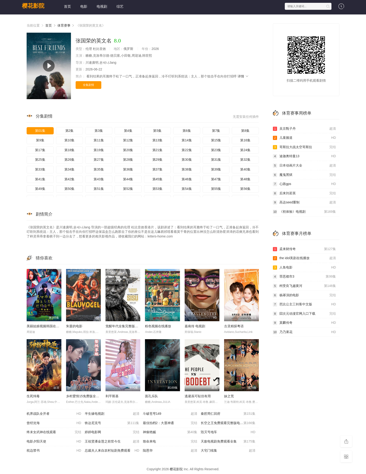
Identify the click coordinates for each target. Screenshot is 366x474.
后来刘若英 (304, 193)
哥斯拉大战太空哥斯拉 (304, 147)
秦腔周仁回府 (228, 413)
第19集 (99, 150)
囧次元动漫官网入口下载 (304, 313)
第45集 (157, 179)
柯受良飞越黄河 (304, 286)
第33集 (40, 169)
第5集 (157, 130)
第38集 (187, 169)
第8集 (245, 130)
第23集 (216, 150)
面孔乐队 (151, 396)
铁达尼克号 (112, 423)
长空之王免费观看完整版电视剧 (228, 423)
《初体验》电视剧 (304, 211)
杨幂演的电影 (304, 295)
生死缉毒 (33, 396)
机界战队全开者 (54, 413)
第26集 (69, 159)
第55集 (216, 189)
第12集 (128, 140)
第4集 (128, 130)
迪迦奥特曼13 (304, 156)
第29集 (157, 159)
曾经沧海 (54, 423)
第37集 (157, 169)
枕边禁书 (54, 450)
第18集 (69, 150)
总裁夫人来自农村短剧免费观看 (112, 450)
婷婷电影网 (112, 432)
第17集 (40, 150)
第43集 (99, 179)
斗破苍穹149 (170, 413)
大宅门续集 (228, 450)
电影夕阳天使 (54, 441)
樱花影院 (33, 6)
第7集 (216, 130)
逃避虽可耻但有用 (198, 396)
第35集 (99, 169)
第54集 (187, 189)
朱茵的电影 (74, 326)
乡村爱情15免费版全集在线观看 (89, 396)
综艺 (119, 6)
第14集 (187, 140)
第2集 (69, 130)
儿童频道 (304, 138)
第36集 (128, 169)
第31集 (216, 159)
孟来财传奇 (304, 249)
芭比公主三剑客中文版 (304, 304)
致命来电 (170, 441)
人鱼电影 (304, 267)
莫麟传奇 (304, 323)
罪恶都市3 (304, 276)
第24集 (245, 150)
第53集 (157, 189)
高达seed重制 (304, 202)
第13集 (157, 140)
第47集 (216, 179)
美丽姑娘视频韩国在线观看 (46, 326)
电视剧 (102, 6)
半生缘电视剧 (112, 413)
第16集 (245, 140)
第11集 (99, 140)
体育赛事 (63, 25)
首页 (67, 6)
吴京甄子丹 (304, 128)
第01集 (40, 130)
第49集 (40, 189)
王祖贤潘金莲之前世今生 (112, 441)
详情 (243, 76)
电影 (83, 6)
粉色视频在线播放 (158, 326)
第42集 (69, 179)
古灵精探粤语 (234, 326)
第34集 (69, 169)
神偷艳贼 (170, 432)
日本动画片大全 (304, 165)
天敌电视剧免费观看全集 (228, 441)
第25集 (40, 159)
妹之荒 (229, 396)
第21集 (157, 150)
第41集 (40, 179)
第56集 (245, 189)
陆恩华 (170, 450)
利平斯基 (112, 396)
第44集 (128, 179)
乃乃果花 (304, 332)
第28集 (128, 159)
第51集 (99, 189)
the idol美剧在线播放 (304, 258)
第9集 (40, 140)
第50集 (69, 189)
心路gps (304, 184)
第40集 (245, 169)
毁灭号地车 (228, 432)
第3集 (99, 130)
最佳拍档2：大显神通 (170, 423)
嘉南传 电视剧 (195, 326)
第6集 (187, 130)
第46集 (187, 179)
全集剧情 (88, 85)
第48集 (245, 179)
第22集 (187, 150)
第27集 (99, 159)
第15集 (216, 140)
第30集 (187, 159)
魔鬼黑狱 (304, 175)
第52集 (128, 189)
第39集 (216, 169)
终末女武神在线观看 (54, 432)
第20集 (128, 150)
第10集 (69, 140)
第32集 (245, 159)
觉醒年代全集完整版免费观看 (127, 326)
